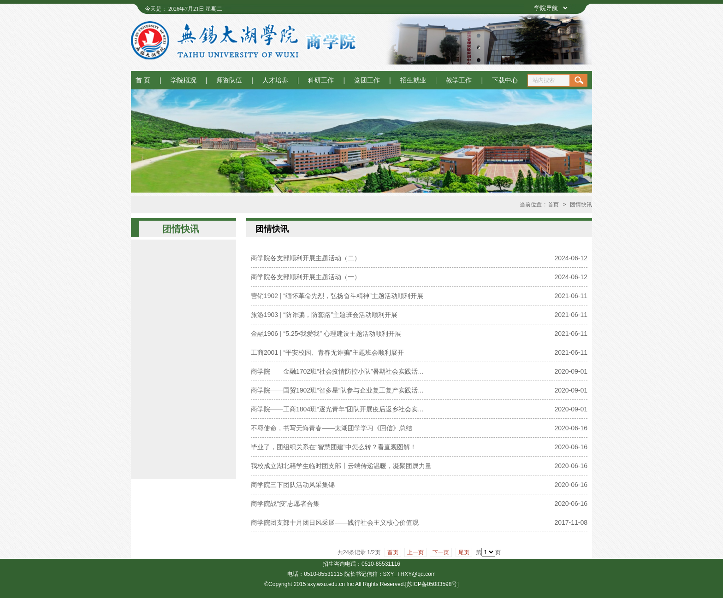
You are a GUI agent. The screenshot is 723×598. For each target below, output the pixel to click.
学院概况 (183, 80)
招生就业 (413, 80)
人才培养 (275, 80)
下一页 (441, 552)
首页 (553, 204)
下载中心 (505, 80)
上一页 (415, 552)
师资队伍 (229, 80)
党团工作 (367, 80)
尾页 (463, 552)
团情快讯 (581, 204)
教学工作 (459, 80)
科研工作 (321, 80)
